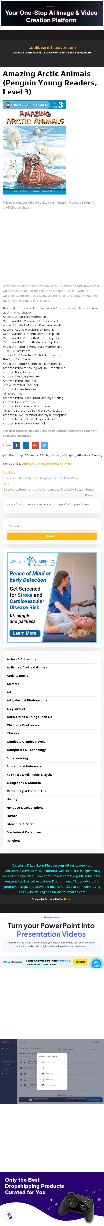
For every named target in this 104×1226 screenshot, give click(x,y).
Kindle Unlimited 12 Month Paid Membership (32, 347)
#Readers (83, 455)
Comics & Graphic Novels (26, 742)
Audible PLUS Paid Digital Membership (29, 330)
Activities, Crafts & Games (27, 667)
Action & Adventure (21, 659)
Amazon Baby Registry (18, 372)
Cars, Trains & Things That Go (29, 717)
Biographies (16, 709)
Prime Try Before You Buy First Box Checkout (33, 411)
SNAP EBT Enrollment (16, 351)
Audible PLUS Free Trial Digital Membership (32, 355)
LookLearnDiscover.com (52, 47)
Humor (12, 816)
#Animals (31, 455)
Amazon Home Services (19, 389)
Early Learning (17, 758)
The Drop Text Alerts (17, 359)
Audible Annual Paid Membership (25, 317)
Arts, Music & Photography (27, 700)
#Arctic (44, 455)
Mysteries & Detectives (24, 832)
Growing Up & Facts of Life (26, 791)
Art (9, 692)
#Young (97, 455)
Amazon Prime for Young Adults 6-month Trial (34, 368)
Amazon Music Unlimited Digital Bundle (30, 419)
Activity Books (17, 676)
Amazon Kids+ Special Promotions (26, 406)
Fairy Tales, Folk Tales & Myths (30, 775)
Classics (13, 733)
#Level (55, 455)
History (12, 799)
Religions (13, 841)
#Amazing (16, 455)
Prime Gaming (13, 393)
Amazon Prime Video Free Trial (24, 423)
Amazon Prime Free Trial (19, 381)
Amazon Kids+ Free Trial (19, 402)
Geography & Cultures (24, 783)
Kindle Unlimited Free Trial (20, 385)
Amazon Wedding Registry (21, 376)
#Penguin (68, 455)
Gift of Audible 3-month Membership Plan (32, 334)
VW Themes (65, 899)
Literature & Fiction (21, 824)
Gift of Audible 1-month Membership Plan (31, 342)
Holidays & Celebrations (25, 808)
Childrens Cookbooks (23, 725)
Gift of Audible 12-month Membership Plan (32, 321)
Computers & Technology (26, 750)
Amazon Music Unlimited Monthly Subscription (34, 415)
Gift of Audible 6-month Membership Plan (32, 338)
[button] (52, 65)
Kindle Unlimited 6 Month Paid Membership (32, 364)
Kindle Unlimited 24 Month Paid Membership (33, 325)
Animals (28, 464)
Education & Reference (24, 766)
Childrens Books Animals (53, 464)
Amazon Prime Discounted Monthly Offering (33, 398)
